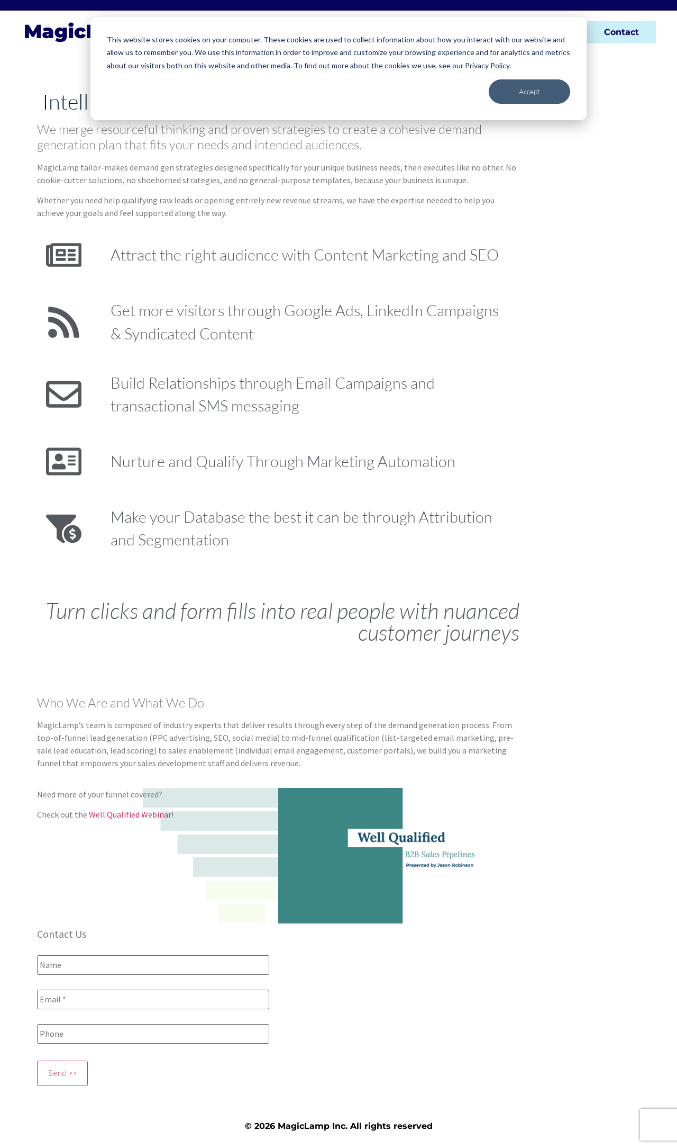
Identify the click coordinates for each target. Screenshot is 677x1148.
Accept (529, 91)
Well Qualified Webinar (130, 814)
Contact (621, 32)
